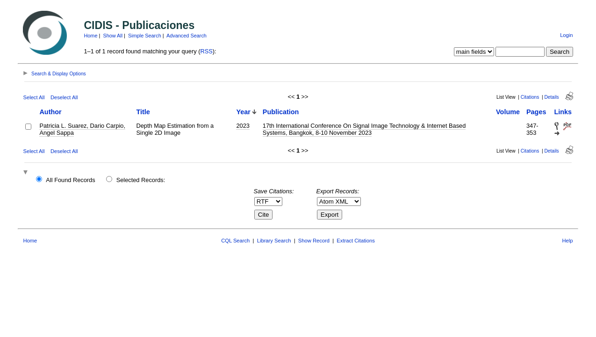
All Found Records (70, 179)
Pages (536, 112)
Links (563, 112)
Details (552, 97)
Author (50, 112)
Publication (281, 112)
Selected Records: (140, 179)
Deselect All (64, 97)
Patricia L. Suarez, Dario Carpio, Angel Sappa (82, 129)
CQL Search (235, 240)
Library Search (274, 240)
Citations (530, 97)
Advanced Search (186, 35)
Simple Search (144, 35)
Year (243, 112)
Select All (33, 97)
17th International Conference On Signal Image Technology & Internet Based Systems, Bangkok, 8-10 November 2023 (364, 129)
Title (143, 112)
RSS (206, 51)
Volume (508, 112)
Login (566, 35)
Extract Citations (355, 240)
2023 (242, 125)
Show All (112, 35)
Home (90, 35)
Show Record (314, 240)
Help (567, 240)
